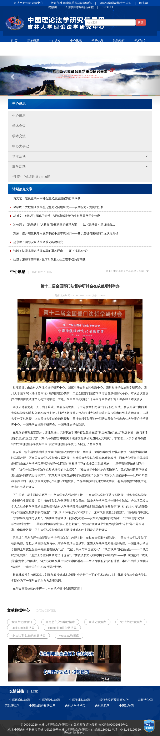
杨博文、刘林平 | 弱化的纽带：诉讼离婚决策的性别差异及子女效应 (56, 215)
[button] (12, 76)
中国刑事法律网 (79, 699)
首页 (108, 271)
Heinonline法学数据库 (62, 627)
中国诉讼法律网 (49, 699)
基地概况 (33, 40)
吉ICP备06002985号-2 (113, 724)
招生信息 (81, 50)
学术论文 (140, 40)
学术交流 (19, 136)
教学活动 (82, 166)
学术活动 (82, 156)
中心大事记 (20, 146)
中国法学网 (126, 705)
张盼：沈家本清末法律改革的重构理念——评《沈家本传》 (51, 250)
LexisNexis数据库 (22, 627)
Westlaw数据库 (69, 635)
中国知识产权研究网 (42, 705)
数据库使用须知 (21, 622)
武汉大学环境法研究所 (114, 699)
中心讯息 (76, 40)
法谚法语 (17, 50)
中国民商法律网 (19, 699)
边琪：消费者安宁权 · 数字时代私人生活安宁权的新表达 (49, 259)
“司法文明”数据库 (131, 622)
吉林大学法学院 (75, 705)
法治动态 (119, 40)
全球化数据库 (97, 622)
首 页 (14, 40)
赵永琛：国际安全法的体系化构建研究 (38, 242)
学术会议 (19, 126)
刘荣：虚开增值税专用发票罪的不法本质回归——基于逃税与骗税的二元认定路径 (65, 233)
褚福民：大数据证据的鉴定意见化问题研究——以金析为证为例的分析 (58, 207)
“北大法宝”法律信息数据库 (28, 635)
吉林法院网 (102, 705)
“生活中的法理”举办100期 (31, 177)
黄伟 (57, 295)
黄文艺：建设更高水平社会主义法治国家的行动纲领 (46, 198)
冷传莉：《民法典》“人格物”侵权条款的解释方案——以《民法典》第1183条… (64, 224)
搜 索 (141, 22)
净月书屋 (38, 50)
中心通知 (54, 40)
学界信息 (97, 40)
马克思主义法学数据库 (60, 622)
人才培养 (60, 50)
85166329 (134, 729)
